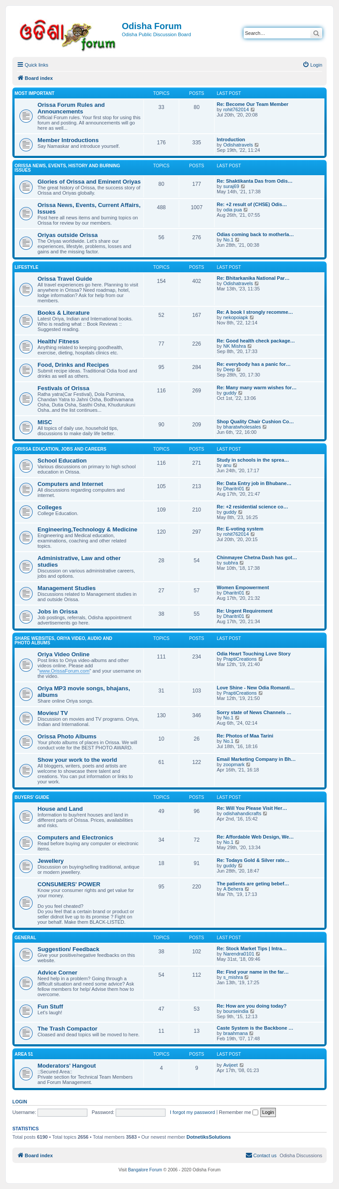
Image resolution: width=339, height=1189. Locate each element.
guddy (230, 392)
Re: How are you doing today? (251, 1005)
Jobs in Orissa (58, 611)
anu (227, 465)
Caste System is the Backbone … (255, 1028)
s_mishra (233, 977)
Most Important (34, 93)
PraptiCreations (240, 659)
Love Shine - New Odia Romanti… (256, 687)
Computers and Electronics (75, 837)
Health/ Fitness (58, 341)
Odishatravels (238, 144)
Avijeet (230, 1065)
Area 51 (24, 1054)
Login (19, 1101)
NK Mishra (234, 346)
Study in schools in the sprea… (253, 460)
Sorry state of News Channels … (254, 712)
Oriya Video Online (64, 654)
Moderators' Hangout (67, 1065)
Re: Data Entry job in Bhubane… (254, 483)
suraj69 (231, 186)
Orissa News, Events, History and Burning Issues (67, 168)
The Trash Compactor (68, 1028)
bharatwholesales (242, 426)
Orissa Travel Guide (65, 278)
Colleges (50, 507)
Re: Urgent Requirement (245, 610)
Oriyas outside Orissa (68, 235)
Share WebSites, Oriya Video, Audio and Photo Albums (63, 640)
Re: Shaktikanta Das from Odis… (255, 181)
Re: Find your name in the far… (253, 972)
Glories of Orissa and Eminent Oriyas (89, 181)
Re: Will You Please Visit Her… (252, 808)
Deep (229, 369)
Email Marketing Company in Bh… (256, 759)
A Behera (233, 889)
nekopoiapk (235, 317)
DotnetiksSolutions (209, 1137)
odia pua (232, 209)
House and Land (60, 808)
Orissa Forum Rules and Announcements (71, 108)
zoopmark (234, 764)
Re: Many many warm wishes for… (257, 387)
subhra (230, 562)
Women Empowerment (243, 587)
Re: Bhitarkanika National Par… (253, 278)
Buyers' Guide (32, 797)
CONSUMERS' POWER (69, 884)
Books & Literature (64, 312)
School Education (62, 460)
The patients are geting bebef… (253, 883)
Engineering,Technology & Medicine (87, 529)
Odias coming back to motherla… (255, 234)
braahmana (235, 1033)
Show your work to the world (77, 759)
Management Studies (67, 588)
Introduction (231, 139)
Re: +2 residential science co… (252, 506)
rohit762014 (236, 109)
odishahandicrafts (242, 813)
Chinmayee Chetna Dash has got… (257, 557)
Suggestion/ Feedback (68, 949)
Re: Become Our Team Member (252, 104)
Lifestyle (26, 267)
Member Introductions (68, 140)
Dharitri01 (234, 488)
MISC (45, 422)
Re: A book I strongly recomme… (255, 312)
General (25, 937)
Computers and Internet (70, 484)
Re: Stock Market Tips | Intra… (252, 948)
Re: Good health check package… (256, 340)
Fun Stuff (50, 1006)
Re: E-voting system (240, 528)
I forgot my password (192, 1112)
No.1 (228, 239)
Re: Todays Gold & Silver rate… (253, 860)
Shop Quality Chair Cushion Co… (255, 421)
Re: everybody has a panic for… (254, 364)
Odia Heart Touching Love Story (253, 653)
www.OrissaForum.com (64, 671)
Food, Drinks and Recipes (73, 364)
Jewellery (51, 861)
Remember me (238, 1112)
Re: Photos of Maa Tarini (245, 735)
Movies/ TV (53, 713)
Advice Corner (57, 972)
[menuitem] (312, 65)
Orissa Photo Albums (67, 736)
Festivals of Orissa (63, 388)
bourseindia (236, 1011)
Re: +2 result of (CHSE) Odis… (252, 204)
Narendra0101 (238, 953)
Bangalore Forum (145, 1169)
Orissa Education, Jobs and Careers (60, 449)
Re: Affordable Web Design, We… (255, 836)
